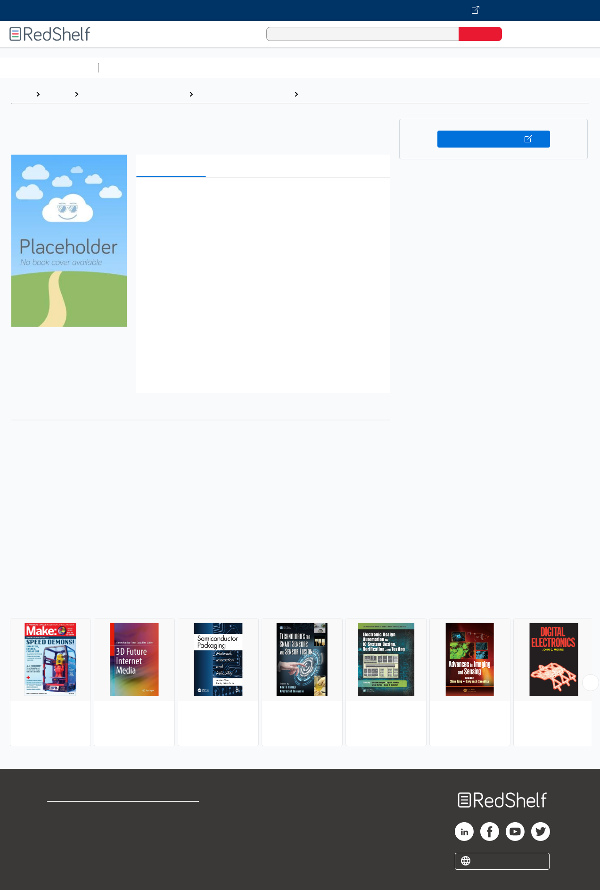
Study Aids (127, 67)
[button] (265, 199)
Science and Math (185, 67)
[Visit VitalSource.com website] (300, 10)
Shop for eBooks (77, 812)
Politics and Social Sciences (464, 67)
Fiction (533, 67)
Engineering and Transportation (133, 94)
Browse (57, 94)
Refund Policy (172, 828)
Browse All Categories (49, 67)
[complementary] (300, 665)
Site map (62, 858)
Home (21, 94)
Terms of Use (173, 812)
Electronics (323, 94)
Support (61, 828)
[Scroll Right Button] (590, 682)
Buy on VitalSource (493, 139)
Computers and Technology (269, 67)
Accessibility (171, 843)
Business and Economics (365, 67)
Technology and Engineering (243, 94)
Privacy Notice (73, 843)
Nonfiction (571, 67)
